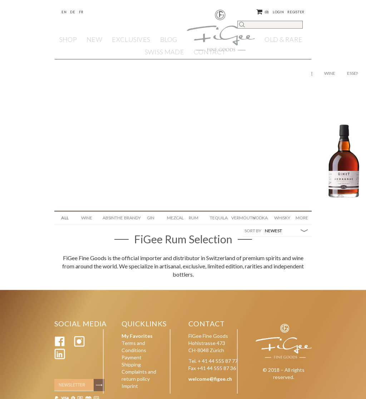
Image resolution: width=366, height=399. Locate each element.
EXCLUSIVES (131, 39)
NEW (94, 39)
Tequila (218, 217)
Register (296, 12)
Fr (81, 12)
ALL (65, 217)
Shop (68, 39)
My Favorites (137, 336)
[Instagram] (79, 345)
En (63, 12)
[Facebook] (59, 345)
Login (278, 12)
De (72, 12)
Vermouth (239, 217)
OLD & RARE (283, 39)
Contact (210, 52)
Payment (132, 357)
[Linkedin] (59, 357)
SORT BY (252, 230)
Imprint (130, 386)
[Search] (270, 25)
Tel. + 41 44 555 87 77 (213, 361)
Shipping (131, 364)
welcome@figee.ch (210, 379)
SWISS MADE (164, 52)
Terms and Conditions (134, 346)
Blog (168, 39)
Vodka (260, 217)
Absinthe (111, 217)
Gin (150, 217)
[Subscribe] (99, 385)
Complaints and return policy (139, 375)
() (262, 12)
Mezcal (175, 217)
